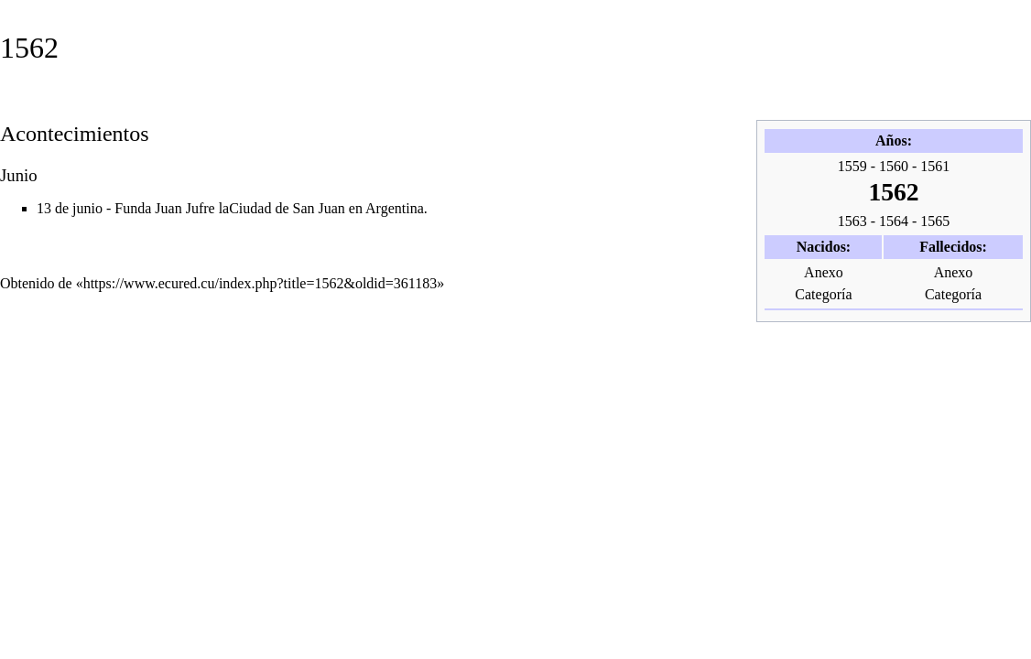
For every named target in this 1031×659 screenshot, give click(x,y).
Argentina (394, 208)
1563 (852, 221)
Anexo (823, 272)
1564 (893, 221)
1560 (893, 166)
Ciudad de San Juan (287, 208)
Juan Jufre (184, 208)
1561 (935, 166)
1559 (852, 166)
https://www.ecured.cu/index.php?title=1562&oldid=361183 (260, 283)
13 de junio (70, 208)
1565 (935, 221)
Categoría (823, 294)
